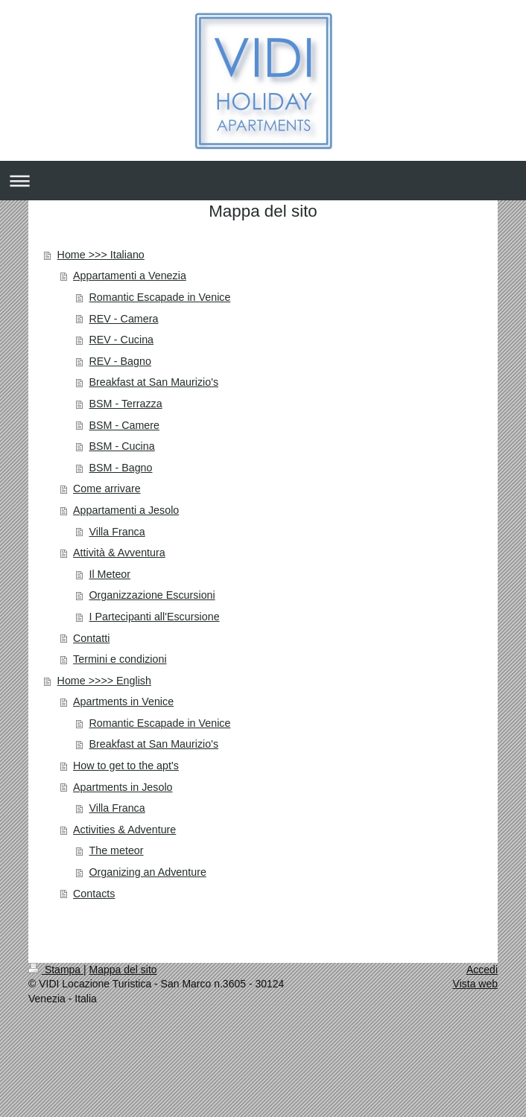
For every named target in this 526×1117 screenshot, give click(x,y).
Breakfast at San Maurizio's (153, 382)
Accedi (482, 970)
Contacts (94, 894)
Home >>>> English (104, 681)
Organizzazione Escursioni (152, 595)
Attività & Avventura (119, 552)
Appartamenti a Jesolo (126, 510)
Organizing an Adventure (147, 872)
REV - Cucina (121, 340)
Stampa (55, 970)
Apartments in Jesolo (123, 787)
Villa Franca (117, 532)
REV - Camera (123, 319)
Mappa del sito (123, 970)
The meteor (116, 850)
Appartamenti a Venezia (129, 275)
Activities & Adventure (124, 830)
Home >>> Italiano (101, 255)
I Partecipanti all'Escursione (154, 617)
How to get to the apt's (126, 765)
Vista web (475, 984)
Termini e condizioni (120, 659)
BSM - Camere (124, 425)
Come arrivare (107, 488)
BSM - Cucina (121, 446)
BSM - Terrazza (125, 404)
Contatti (91, 638)
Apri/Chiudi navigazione (263, 181)
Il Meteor (109, 574)
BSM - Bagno (120, 468)
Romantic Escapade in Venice (159, 297)
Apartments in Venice (123, 701)
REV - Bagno (119, 361)
